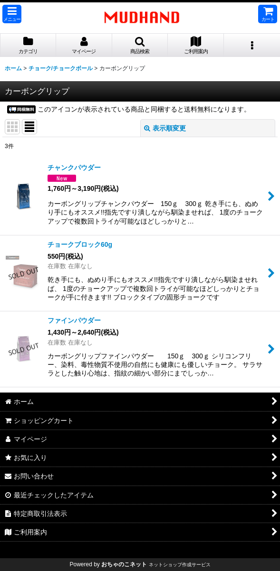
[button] (11, 14)
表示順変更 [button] (165, 128)
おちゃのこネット (124, 564)
